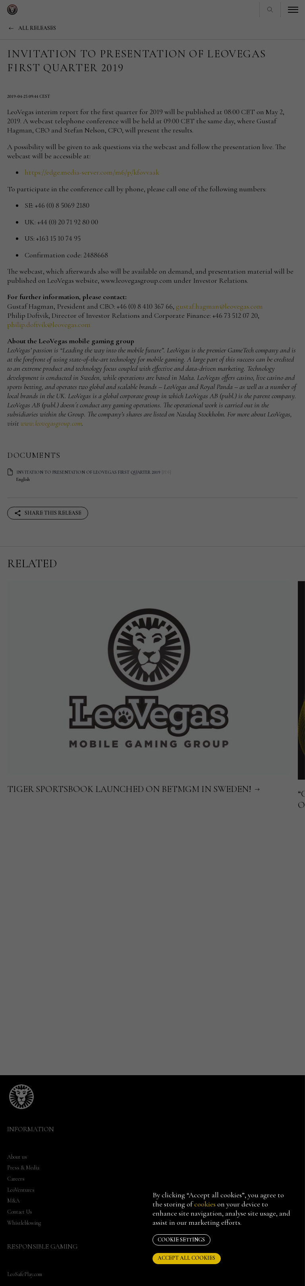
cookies (205, 1204)
